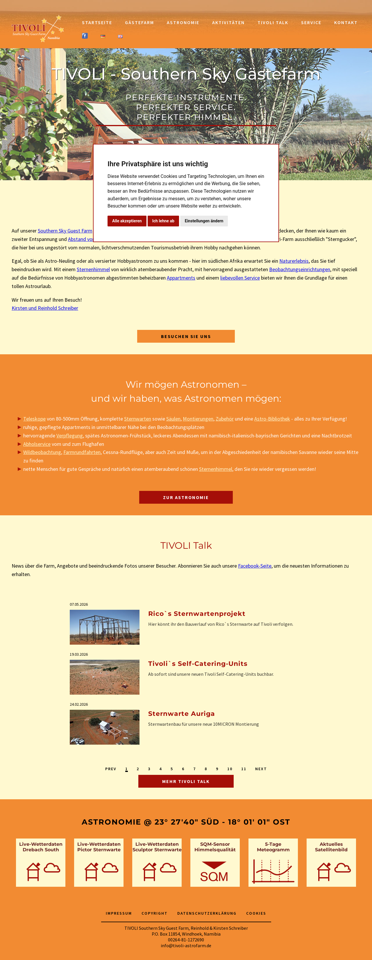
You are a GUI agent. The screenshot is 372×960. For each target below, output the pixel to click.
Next (261, 768)
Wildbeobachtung (42, 452)
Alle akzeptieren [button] (127, 221)
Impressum (119, 913)
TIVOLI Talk (272, 22)
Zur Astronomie (186, 497)
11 (243, 768)
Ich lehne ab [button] (163, 221)
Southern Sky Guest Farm (65, 230)
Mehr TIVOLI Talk (186, 781)
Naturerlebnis (294, 261)
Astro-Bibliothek (272, 418)
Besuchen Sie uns (186, 336)
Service (311, 22)
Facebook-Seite (254, 565)
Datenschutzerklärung (207, 913)
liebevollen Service (240, 277)
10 (230, 768)
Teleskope (34, 418)
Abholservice (37, 444)
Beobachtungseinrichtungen (299, 269)
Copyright (155, 913)
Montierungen (198, 418)
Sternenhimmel (93, 269)
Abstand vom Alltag (89, 239)
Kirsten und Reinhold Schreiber (45, 308)
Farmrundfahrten (82, 452)
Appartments (181, 277)
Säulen (173, 418)
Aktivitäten (228, 22)
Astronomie (183, 22)
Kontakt (346, 22)
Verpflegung (69, 435)
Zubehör (225, 418)
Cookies (256, 913)
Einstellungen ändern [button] (204, 221)
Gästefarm (139, 22)
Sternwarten (137, 418)
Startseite (97, 22)
